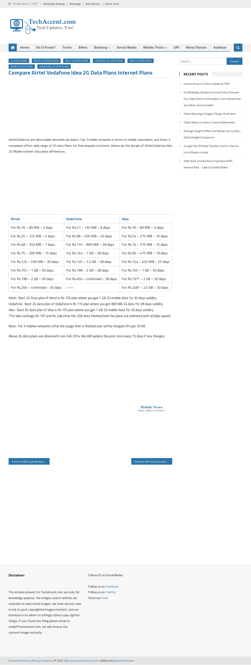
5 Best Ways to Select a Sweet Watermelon (209, 122)
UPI (176, 47)
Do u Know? (46, 47)
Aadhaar (220, 47)
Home (24, 47)
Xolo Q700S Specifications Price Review (32, 462)
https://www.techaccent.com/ (81, 661)
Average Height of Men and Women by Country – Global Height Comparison (213, 134)
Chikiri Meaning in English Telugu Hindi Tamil (209, 114)
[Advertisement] (90, 109)
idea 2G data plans (140, 61)
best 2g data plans (76, 61)
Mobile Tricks (153, 47)
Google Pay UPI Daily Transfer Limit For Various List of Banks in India (211, 149)
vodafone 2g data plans (54, 67)
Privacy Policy (31, 661)
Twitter (111, 592)
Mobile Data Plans (22, 67)
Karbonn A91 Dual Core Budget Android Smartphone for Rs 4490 (153, 462)
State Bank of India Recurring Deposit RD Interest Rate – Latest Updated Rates (208, 164)
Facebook (112, 586)
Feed (104, 598)
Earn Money (93, 4)
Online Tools (112, 4)
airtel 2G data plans (46, 61)
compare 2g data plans (109, 61)
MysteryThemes (124, 661)
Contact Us (46, 661)
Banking (100, 47)
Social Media (126, 47)
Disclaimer (15, 661)
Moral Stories (196, 47)
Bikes (83, 47)
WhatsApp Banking (54, 4)
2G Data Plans (19, 61)
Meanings (75, 4)
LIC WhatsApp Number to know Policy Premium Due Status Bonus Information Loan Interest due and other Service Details (212, 98)
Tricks (67, 47)
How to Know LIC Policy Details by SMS (207, 84)
